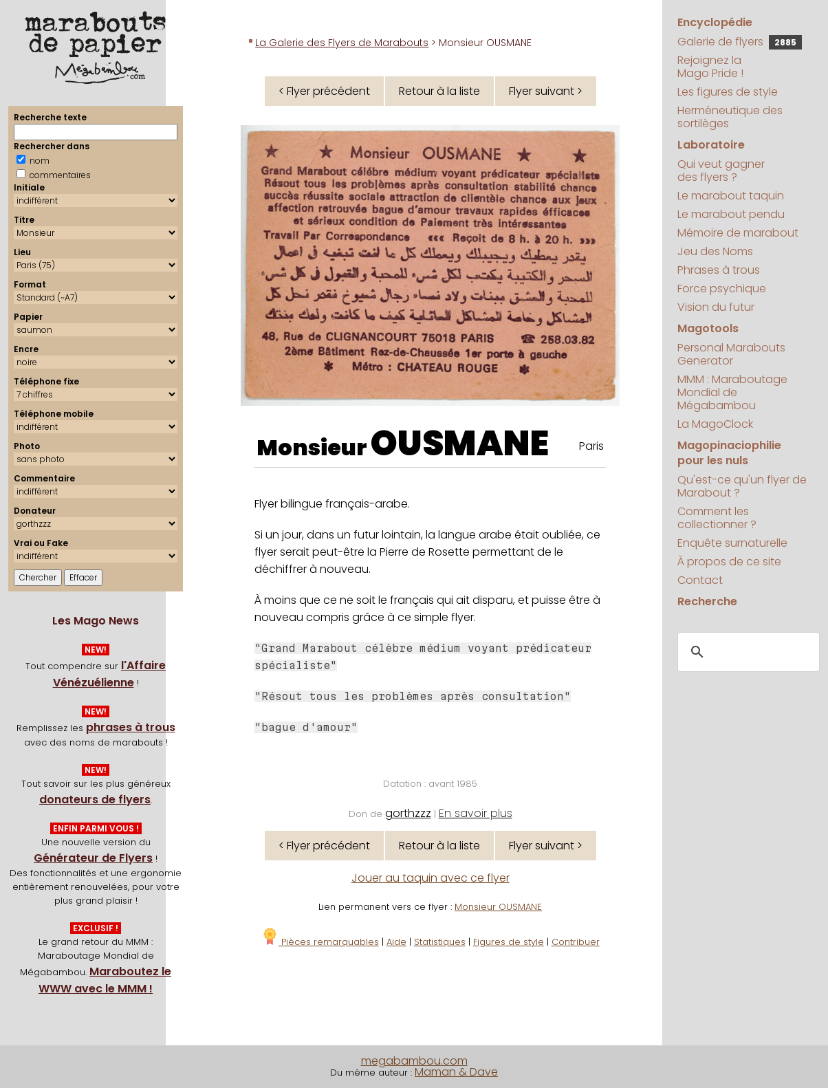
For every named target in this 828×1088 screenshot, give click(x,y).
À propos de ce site (729, 561)
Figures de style (508, 941)
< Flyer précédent (324, 91)
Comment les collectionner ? (716, 517)
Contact (700, 580)
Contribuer (576, 941)
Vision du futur (715, 307)
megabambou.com (414, 1061)
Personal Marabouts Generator (731, 354)
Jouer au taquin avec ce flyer (430, 878)
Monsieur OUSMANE (498, 906)
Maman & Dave (456, 1072)
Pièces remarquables (320, 941)
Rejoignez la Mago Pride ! (710, 66)
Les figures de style (727, 92)
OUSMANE (460, 444)
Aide (396, 941)
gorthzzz (408, 813)
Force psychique (721, 288)
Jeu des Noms (715, 251)
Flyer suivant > (545, 91)
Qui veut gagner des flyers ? (721, 170)
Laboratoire (711, 145)
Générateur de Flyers (93, 858)
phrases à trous (130, 727)
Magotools (708, 328)
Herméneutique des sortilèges (730, 116)
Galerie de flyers (739, 42)
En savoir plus (475, 813)
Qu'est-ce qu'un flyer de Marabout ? (742, 486)
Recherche (707, 601)
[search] (746, 652)
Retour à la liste (439, 91)
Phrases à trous (718, 270)
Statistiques (440, 941)
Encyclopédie (714, 22)
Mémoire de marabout (737, 233)
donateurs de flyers (95, 799)
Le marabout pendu (731, 214)
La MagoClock (715, 424)
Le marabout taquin (730, 196)
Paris (591, 446)
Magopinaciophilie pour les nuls (729, 452)
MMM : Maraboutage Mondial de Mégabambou (732, 392)
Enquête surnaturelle (732, 543)
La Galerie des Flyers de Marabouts (341, 43)
